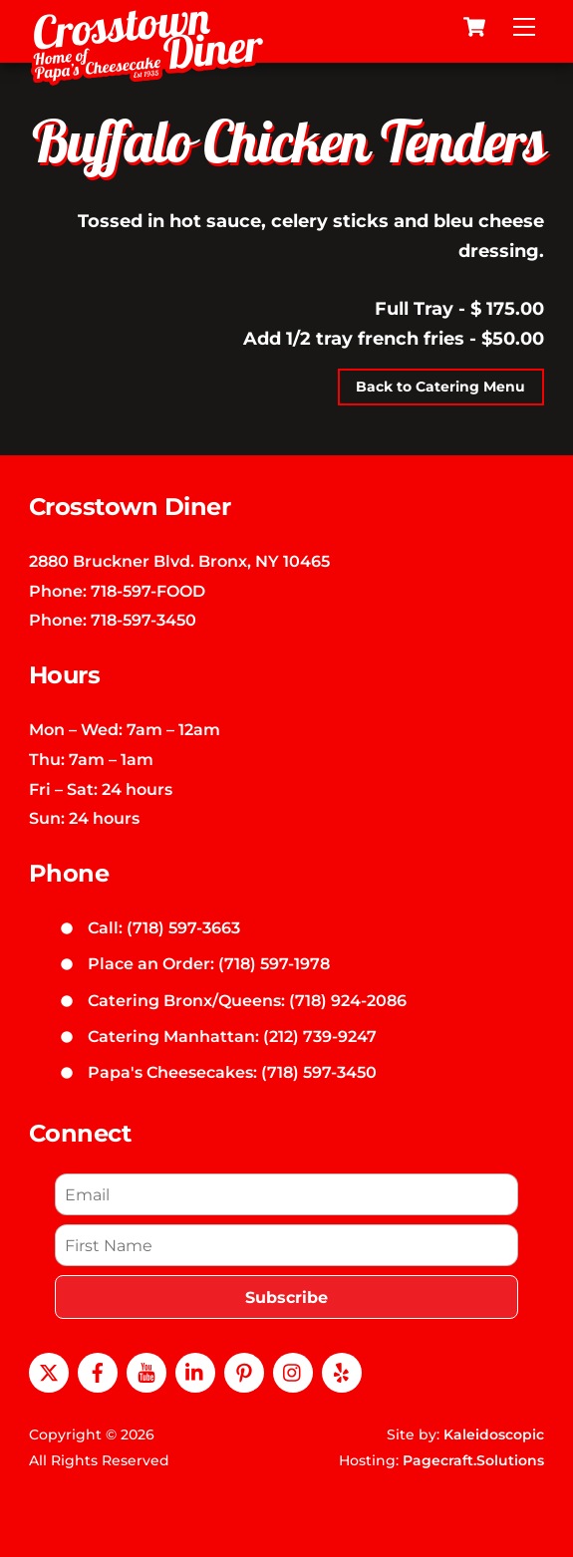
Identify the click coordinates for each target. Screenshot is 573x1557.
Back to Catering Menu (440, 386)
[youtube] (146, 1371)
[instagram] (293, 1371)
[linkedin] (195, 1371)
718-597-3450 (143, 620)
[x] (49, 1371)
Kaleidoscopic (493, 1434)
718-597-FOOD (148, 591)
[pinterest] (244, 1371)
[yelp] (342, 1371)
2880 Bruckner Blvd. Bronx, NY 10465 (179, 561)
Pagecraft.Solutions (473, 1460)
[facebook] (98, 1371)
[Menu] (524, 27)
